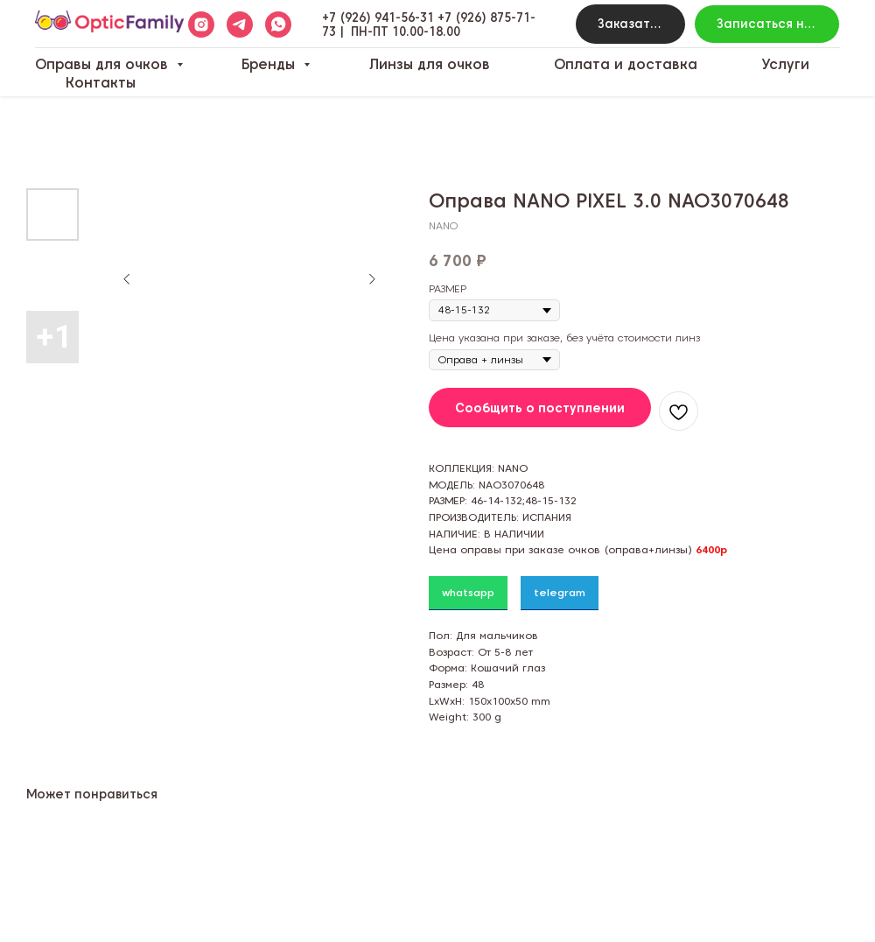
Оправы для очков (103, 64)
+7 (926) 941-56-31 (378, 18)
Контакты (101, 82)
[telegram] (240, 24)
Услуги (785, 64)
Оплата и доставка (625, 64)
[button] (630, 24)
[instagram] (201, 24)
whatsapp (468, 592)
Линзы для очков (429, 64)
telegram (559, 592)
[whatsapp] (278, 24)
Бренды (270, 64)
